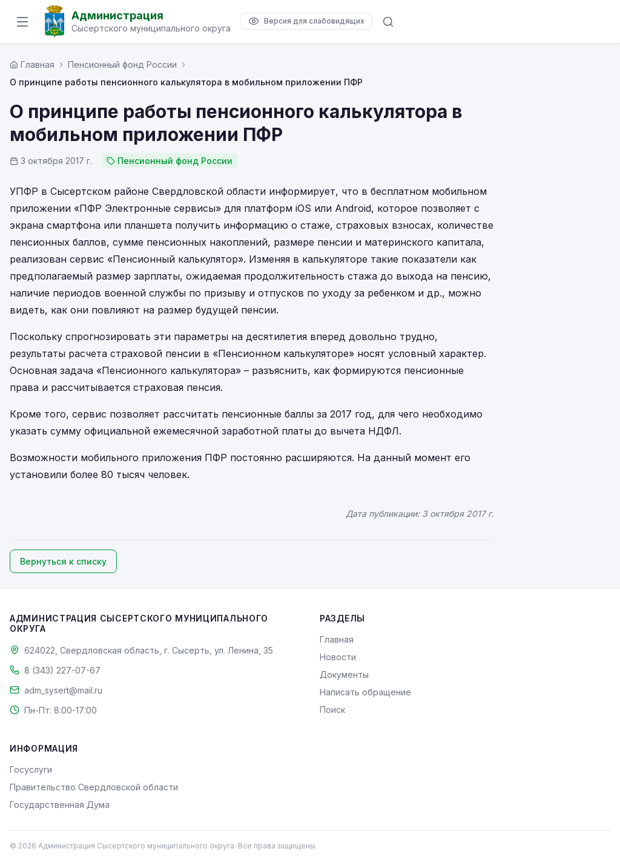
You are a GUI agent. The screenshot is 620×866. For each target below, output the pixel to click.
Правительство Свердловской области (94, 787)
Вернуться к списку (63, 561)
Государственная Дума (60, 804)
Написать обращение (365, 692)
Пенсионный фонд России (122, 64)
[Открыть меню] (22, 21)
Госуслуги (31, 769)
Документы (344, 674)
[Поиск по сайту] (388, 22)
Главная (337, 639)
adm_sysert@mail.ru (63, 690)
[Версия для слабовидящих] (306, 21)
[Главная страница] (32, 64)
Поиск (332, 709)
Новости (338, 657)
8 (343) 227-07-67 (62, 670)
